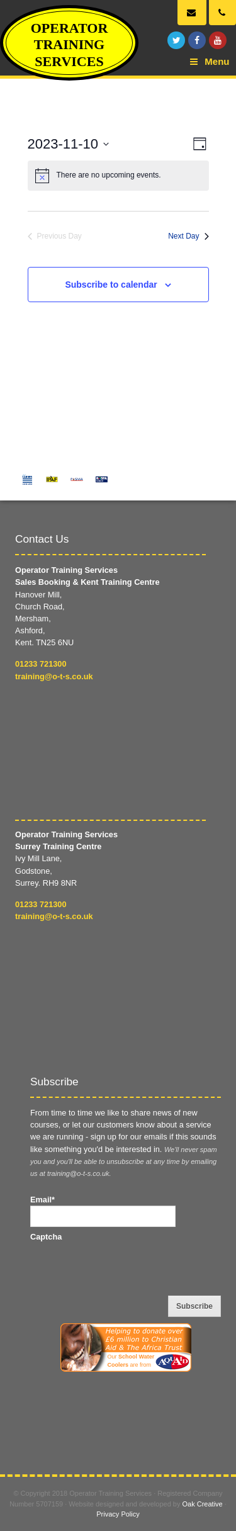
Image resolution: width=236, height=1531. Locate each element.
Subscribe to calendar (111, 285)
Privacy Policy (117, 1514)
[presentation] (126, 1267)
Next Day (188, 236)
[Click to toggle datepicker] (69, 144)
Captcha (46, 1236)
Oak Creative (203, 1504)
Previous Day (55, 236)
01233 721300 (41, 664)
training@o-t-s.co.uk (54, 676)
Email (42, 1199)
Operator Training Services (69, 44)
